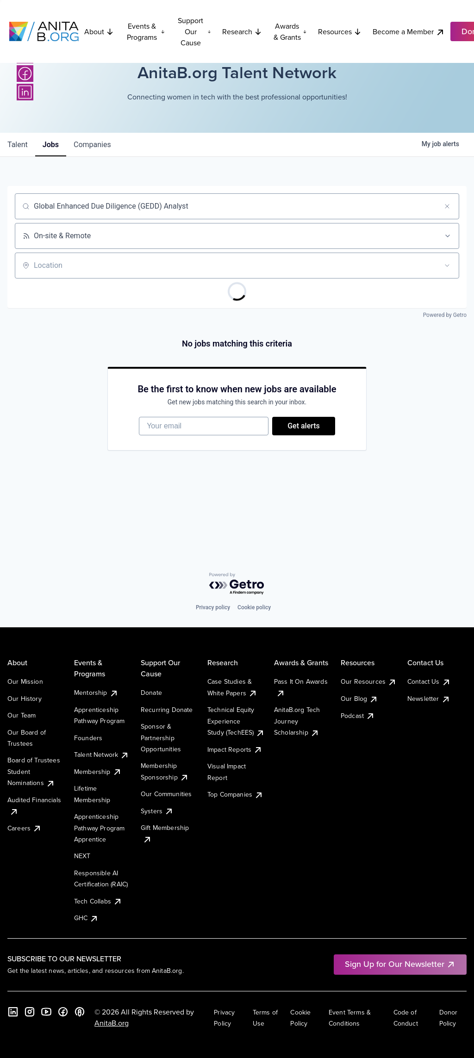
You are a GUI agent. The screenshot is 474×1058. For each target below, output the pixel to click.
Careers (24, 828)
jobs (51, 144)
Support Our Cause (194, 31)
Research (242, 31)
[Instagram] (29, 1011)
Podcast (358, 715)
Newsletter (428, 698)
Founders (88, 737)
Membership (98, 771)
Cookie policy (254, 607)
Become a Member (409, 31)
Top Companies (235, 794)
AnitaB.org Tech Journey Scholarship (297, 721)
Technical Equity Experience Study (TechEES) (236, 721)
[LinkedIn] (25, 92)
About (99, 31)
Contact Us (429, 681)
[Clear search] (447, 206)
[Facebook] (25, 73)
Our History (24, 698)
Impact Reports (234, 749)
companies (92, 144)
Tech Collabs (98, 901)
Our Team (21, 715)
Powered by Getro (445, 315)
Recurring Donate (167, 709)
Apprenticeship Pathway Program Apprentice (99, 828)
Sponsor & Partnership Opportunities (161, 738)
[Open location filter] (447, 265)
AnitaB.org (111, 1023)
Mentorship (96, 692)
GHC (86, 917)
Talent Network (101, 754)
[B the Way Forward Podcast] (79, 1011)
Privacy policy (213, 607)
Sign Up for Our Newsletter (400, 964)
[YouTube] (46, 1011)
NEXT (82, 855)
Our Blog (359, 698)
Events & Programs (146, 31)
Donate (151, 692)
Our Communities (166, 793)
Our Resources (369, 681)
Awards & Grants (290, 31)
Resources (340, 31)
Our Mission (25, 681)
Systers (157, 811)
